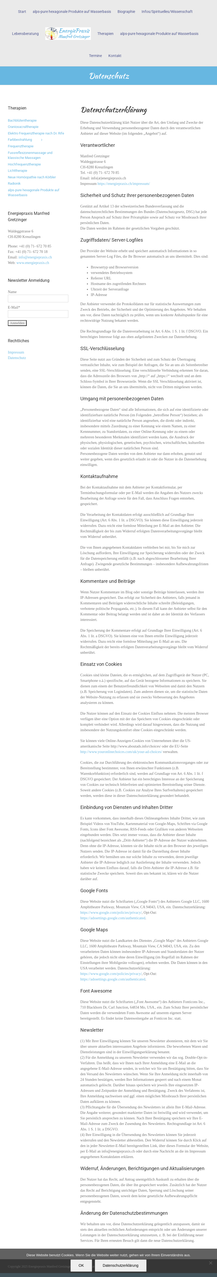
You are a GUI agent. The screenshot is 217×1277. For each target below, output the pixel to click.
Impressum (16, 352)
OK (81, 1265)
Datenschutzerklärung (120, 1265)
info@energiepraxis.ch (35, 257)
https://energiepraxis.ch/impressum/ (124, 184)
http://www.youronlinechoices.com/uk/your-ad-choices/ (121, 752)
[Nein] (210, 1262)
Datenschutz (17, 358)
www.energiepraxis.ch (32, 263)
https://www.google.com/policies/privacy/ (111, 913)
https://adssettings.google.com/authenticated (112, 918)
